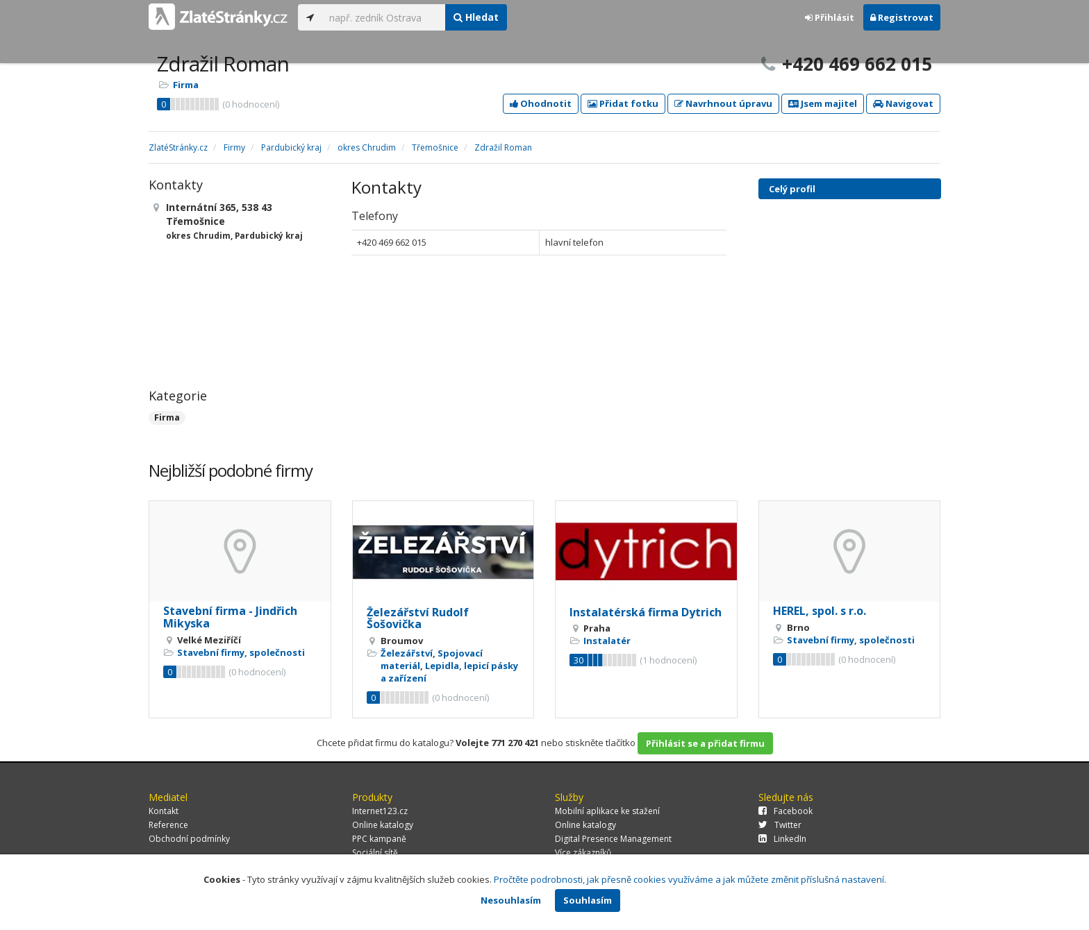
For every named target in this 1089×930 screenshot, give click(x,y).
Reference (168, 825)
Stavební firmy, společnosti (241, 652)
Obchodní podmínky (189, 839)
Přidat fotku (623, 103)
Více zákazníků (583, 853)
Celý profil (792, 189)
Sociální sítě (375, 853)
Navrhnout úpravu (723, 103)
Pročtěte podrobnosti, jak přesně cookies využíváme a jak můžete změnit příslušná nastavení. (690, 879)
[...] (384, 17)
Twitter (779, 825)
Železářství (407, 653)
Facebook (785, 811)
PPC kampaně (379, 839)
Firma (186, 84)
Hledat (476, 17)
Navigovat (903, 103)
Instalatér (607, 640)
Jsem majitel (822, 103)
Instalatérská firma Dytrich (646, 612)
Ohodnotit (541, 103)
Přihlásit (829, 17)
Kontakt (163, 811)
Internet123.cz (380, 811)
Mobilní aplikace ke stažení (607, 811)
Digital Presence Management (613, 839)
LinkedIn (782, 839)
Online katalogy (382, 825)
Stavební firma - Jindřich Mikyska (230, 617)
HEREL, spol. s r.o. (819, 610)
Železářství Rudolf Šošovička (418, 618)
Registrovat (901, 17)
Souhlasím (587, 900)
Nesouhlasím (511, 900)
